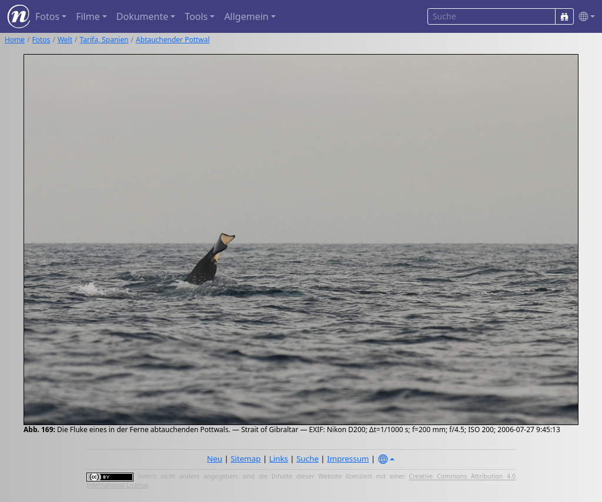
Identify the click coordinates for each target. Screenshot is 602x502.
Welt (65, 40)
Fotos (41, 40)
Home (15, 40)
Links (278, 458)
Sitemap (245, 458)
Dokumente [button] (142, 16)
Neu (214, 458)
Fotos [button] (47, 16)
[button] (584, 17)
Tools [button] (196, 16)
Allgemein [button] (246, 16)
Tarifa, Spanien (104, 40)
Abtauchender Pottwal (173, 40)
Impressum (348, 458)
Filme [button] (88, 16)
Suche (307, 458)
